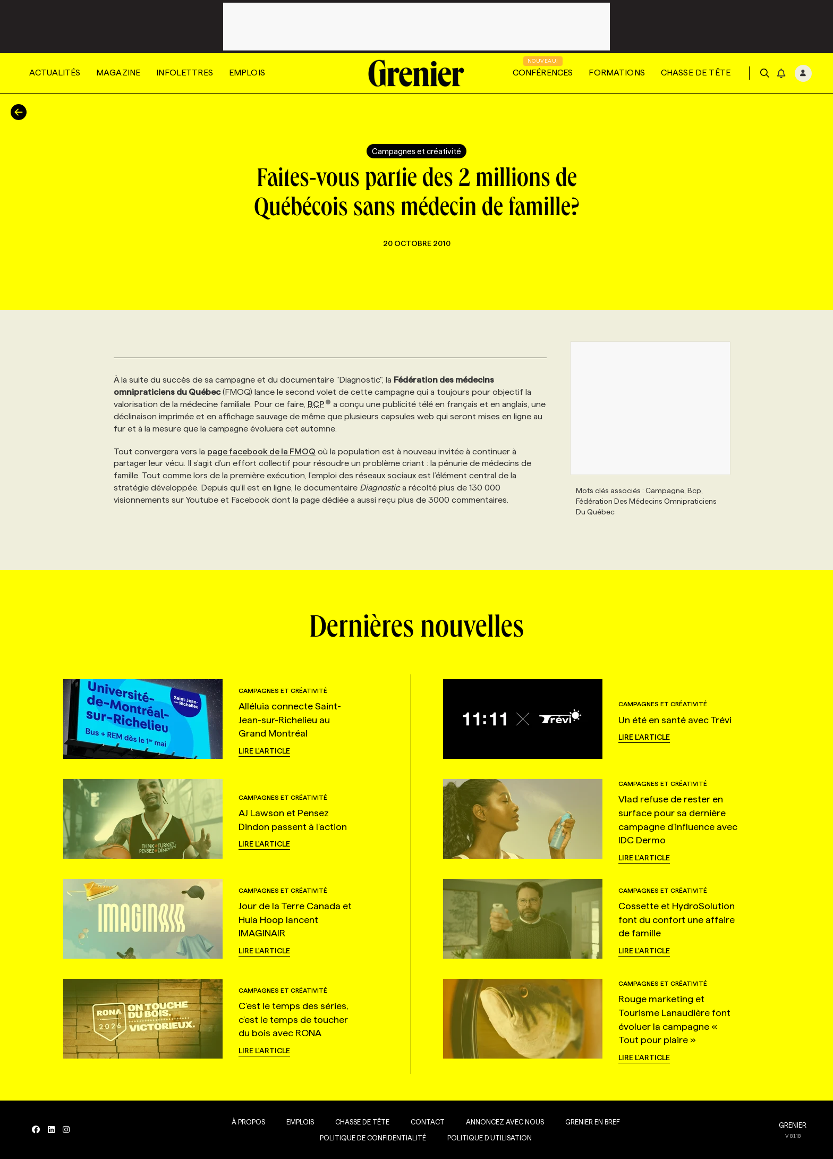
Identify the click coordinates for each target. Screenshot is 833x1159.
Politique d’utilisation (489, 1137)
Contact (428, 1122)
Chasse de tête (695, 72)
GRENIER (792, 1125)
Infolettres (184, 72)
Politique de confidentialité (373, 1137)
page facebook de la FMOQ (261, 451)
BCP (319, 404)
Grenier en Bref (592, 1122)
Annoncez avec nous (505, 1122)
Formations (617, 72)
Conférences (543, 72)
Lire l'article (264, 751)
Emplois (247, 72)
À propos (248, 1122)
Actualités (54, 72)
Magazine (118, 72)
